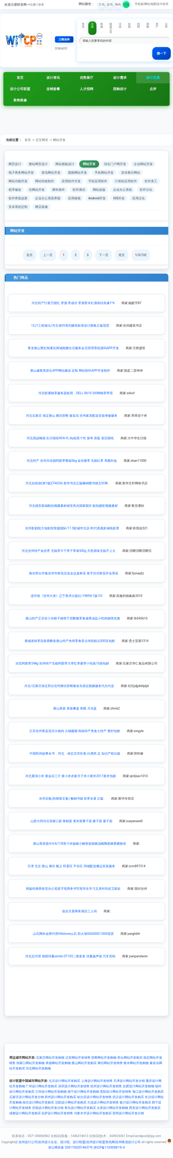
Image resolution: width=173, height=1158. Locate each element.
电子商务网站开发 (21, 172)
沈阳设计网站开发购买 (70, 1102)
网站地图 (150, 4)
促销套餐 (53, 89)
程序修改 (15, 189)
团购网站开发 (77, 172)
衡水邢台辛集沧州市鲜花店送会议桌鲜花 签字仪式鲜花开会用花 (73, 573)
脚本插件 (58, 189)
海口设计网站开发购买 (148, 1091)
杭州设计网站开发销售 (106, 1086)
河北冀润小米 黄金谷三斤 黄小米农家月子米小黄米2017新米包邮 (70, 776)
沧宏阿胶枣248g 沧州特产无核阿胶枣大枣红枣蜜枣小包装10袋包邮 (62, 663)
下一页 (103, 255)
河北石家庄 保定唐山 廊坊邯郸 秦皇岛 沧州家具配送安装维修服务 (71, 415)
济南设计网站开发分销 (48, 1108)
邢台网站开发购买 (130, 1057)
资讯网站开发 (50, 172)
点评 (153, 89)
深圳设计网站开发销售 (74, 1086)
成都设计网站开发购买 (25, 1113)
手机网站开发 (104, 172)
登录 (41, 4)
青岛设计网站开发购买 (80, 1108)
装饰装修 (20, 100)
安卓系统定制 (18, 207)
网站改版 (99, 189)
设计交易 (153, 78)
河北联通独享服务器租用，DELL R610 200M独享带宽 (75, 393)
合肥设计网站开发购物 (138, 1086)
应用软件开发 (71, 181)
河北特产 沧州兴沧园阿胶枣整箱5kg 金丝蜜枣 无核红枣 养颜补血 (72, 460)
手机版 (139, 4)
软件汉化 (146, 189)
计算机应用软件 (126, 181)
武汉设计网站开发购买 (128, 1097)
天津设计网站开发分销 (129, 1081)
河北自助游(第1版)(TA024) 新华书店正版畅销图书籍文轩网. (67, 483)
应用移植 (74, 198)
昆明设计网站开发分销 (128, 1113)
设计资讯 (53, 78)
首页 (20, 78)
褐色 (118, 4)
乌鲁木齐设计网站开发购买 (93, 1113)
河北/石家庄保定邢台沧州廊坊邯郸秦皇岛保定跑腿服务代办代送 (69, 686)
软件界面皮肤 (18, 198)
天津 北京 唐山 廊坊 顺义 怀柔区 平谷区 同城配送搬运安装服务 (71, 866)
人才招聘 (86, 89)
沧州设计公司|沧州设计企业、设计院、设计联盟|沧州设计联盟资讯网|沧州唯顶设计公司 (79, 1142)
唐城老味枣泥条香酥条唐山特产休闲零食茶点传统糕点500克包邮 (70, 641)
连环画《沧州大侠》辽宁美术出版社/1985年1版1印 (66, 596)
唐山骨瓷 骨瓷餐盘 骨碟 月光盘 (74, 708)
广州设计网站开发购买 (41, 1086)
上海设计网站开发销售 (97, 1081)
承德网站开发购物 (58, 1063)
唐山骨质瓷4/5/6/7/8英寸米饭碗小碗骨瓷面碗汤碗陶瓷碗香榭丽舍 (79, 843)
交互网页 (42, 140)
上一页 (47, 255)
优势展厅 (86, 78)
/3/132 (141, 255)
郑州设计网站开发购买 (60, 1097)
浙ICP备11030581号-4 (109, 1147)
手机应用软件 (97, 181)
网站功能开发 (18, 181)
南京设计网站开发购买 (38, 1102)
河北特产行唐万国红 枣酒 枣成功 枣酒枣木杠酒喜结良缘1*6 (73, 303)
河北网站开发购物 (38, 1068)
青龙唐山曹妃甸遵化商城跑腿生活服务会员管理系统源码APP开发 (73, 348)
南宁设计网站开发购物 (83, 1091)
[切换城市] (61, 48)
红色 (102, 4)
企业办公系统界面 (47, 198)
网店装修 (41, 207)
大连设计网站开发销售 (103, 1102)
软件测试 (79, 189)
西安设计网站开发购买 (145, 1108)
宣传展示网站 (130, 172)
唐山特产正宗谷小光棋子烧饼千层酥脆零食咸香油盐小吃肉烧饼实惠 (72, 618)
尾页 (121, 255)
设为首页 (162, 4)
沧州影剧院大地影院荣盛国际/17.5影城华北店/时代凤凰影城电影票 (72, 528)
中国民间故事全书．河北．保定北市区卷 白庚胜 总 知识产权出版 (75, 753)
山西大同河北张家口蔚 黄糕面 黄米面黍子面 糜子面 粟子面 (71, 821)
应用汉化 (138, 198)
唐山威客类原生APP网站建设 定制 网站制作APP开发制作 (70, 370)
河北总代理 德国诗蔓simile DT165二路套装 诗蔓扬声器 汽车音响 (70, 956)
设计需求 (120, 78)
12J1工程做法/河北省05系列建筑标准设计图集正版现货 (70, 325)
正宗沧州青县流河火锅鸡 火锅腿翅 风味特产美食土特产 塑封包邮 (74, 731)
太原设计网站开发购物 (112, 1108)
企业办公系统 (122, 189)
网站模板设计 (64, 164)
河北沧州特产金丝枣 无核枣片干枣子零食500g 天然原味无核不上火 (68, 551)
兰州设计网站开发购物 (51, 1091)
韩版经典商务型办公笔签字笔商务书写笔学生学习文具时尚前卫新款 (73, 888)
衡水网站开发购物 (136, 1063)
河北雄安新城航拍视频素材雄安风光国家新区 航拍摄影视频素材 (73, 505)
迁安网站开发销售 (78, 1057)
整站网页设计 (38, 164)
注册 (33, 4)
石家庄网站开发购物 (50, 1057)
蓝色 (110, 4)
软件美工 (151, 181)
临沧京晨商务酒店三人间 (79, 911)
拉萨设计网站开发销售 (57, 1113)
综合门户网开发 (115, 164)
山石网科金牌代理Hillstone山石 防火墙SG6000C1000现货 (73, 933)
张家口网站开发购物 (30, 1063)
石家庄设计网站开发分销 (26, 1097)
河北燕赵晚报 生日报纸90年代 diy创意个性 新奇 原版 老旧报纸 (70, 438)
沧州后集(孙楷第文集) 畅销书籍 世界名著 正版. (71, 798)
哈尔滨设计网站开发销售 (94, 1097)
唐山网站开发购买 (84, 1063)
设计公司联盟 (20, 89)
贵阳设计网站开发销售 (115, 1091)
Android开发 (97, 198)
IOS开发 (119, 198)
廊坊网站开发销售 (110, 1063)
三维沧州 (64, 39)
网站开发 (59, 140)
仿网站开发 (37, 189)
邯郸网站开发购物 (103, 1057)
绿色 (126, 4)
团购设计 (120, 89)
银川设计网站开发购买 (135, 1102)
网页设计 (15, 164)
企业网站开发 (143, 164)
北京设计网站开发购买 (64, 1081)
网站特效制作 (44, 181)
